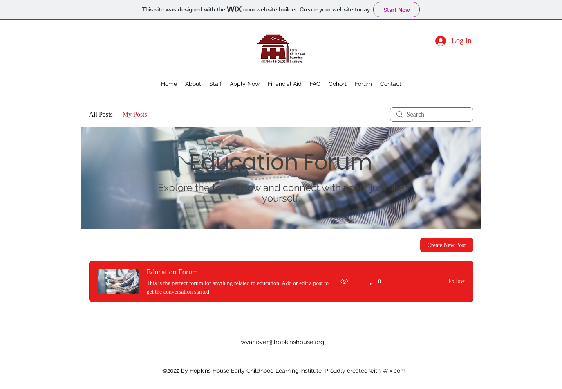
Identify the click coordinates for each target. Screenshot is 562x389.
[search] (431, 114)
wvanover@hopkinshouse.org (282, 342)
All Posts (101, 114)
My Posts (135, 114)
